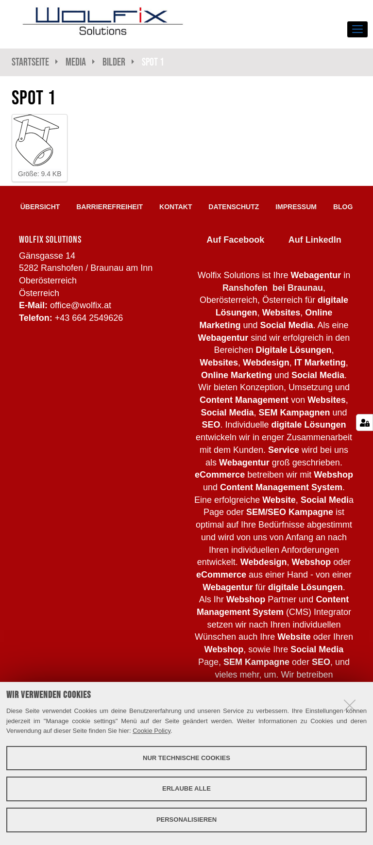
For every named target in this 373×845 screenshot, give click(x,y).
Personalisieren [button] (186, 819)
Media (76, 62)
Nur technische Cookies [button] (186, 758)
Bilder (113, 62)
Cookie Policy (151, 730)
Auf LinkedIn (314, 240)
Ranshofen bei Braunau (272, 288)
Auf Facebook (235, 240)
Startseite (30, 62)
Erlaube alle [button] (186, 788)
